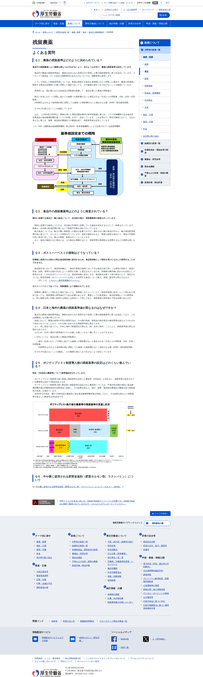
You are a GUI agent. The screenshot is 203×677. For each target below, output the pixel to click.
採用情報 (111, 576)
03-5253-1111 (81, 667)
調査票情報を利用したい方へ (120, 596)
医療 (146, 78)
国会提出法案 (149, 538)
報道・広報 (42, 560)
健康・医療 (148, 57)
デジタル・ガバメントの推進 (156, 587)
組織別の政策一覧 (152, 143)
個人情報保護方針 (73, 652)
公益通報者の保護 (151, 579)
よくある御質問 (130, 10)
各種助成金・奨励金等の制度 (156, 151)
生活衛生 (148, 100)
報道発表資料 (42, 569)
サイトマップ (148, 10)
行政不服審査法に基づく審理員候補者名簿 (156, 600)
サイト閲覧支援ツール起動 (114, 3)
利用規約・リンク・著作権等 (47, 652)
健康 (146, 64)
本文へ (97, 10)
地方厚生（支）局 (115, 554)
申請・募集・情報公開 (154, 552)
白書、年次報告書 (115, 592)
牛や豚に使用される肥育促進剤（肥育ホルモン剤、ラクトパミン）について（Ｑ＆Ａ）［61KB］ (78, 487)
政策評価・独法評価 (153, 182)
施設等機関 (112, 565)
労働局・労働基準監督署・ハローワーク (120, 559)
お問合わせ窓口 (111, 10)
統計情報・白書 (115, 583)
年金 (145, 129)
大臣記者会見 (42, 565)
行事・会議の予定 (44, 577)
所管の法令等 (150, 533)
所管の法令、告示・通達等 (155, 542)
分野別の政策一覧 (152, 50)
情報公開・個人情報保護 (154, 583)
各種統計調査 (113, 588)
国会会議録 (149, 166)
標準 (155, 3)
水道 (146, 107)
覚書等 (146, 546)
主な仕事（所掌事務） (117, 550)
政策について (152, 42)
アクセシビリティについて (142, 652)
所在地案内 (112, 546)
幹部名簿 (111, 542)
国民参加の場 (165, 10)
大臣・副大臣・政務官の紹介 (120, 538)
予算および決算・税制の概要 (156, 174)
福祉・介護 (148, 114)
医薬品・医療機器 (152, 93)
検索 (165, 15)
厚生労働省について (118, 533)
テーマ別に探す (44, 533)
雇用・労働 (148, 122)
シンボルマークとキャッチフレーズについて (105, 652)
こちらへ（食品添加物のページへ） (64, 280)
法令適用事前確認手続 (153, 564)
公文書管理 (148, 591)
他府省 (54, 615)
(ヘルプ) (129, 3)
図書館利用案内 (87, 615)
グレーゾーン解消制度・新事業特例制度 (156, 573)
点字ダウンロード (93, 3)
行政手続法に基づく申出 (154, 595)
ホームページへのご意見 (88, 655)
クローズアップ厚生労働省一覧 (113, 615)
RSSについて (66, 655)
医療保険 (148, 86)
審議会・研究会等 (152, 159)
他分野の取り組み (151, 136)
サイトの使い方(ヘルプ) (45, 655)
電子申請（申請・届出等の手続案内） (156, 558)
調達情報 (147, 568)
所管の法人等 (69, 615)
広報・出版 (41, 573)
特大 (167, 3)
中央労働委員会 (114, 569)
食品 (146, 71)
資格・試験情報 (114, 572)
